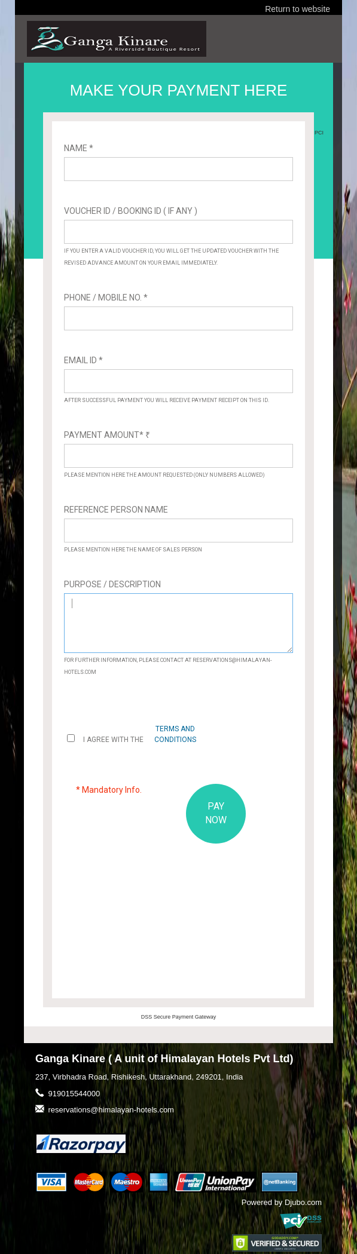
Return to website (297, 9)
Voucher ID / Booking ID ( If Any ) (130, 211)
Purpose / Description (112, 584)
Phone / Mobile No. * (106, 297)
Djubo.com (303, 1202)
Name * (78, 148)
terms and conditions (175, 734)
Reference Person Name (116, 509)
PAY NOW (216, 813)
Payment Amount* (107, 435)
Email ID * (83, 360)
